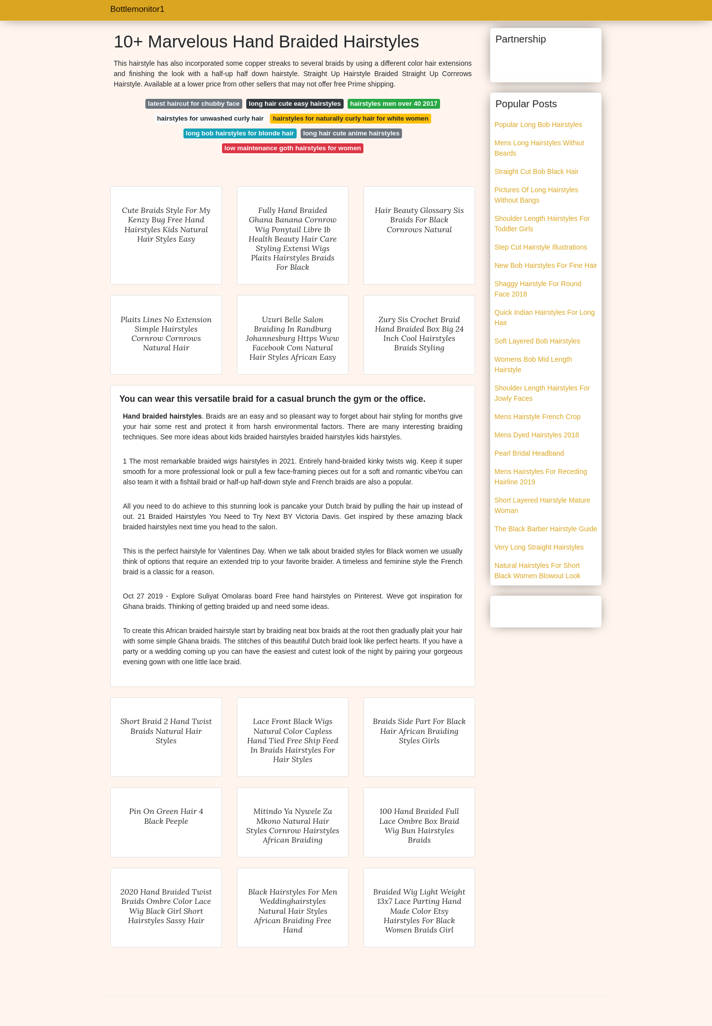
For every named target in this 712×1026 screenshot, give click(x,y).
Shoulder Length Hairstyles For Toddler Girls (542, 223)
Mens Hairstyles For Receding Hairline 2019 (540, 477)
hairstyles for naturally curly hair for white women (351, 118)
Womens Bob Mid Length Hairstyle (533, 364)
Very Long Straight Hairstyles (539, 547)
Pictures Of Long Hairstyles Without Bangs (536, 195)
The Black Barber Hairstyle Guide (545, 529)
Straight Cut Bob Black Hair (536, 171)
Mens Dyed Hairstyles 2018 (536, 435)
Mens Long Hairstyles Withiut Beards (539, 148)
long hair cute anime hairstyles (351, 133)
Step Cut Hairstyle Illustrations (540, 247)
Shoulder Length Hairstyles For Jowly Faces (542, 393)
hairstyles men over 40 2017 (394, 103)
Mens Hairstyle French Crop (537, 417)
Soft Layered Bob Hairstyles (537, 341)
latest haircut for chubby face (193, 103)
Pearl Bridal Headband (529, 453)
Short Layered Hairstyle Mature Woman (542, 505)
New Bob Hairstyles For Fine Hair (545, 265)
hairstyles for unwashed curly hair (210, 118)
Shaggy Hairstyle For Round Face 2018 (537, 289)
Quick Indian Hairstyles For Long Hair (544, 317)
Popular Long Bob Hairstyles (538, 124)
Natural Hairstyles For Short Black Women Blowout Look (537, 570)
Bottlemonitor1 (137, 9)
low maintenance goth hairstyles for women (292, 148)
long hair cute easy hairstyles (295, 103)
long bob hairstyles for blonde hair (240, 133)
